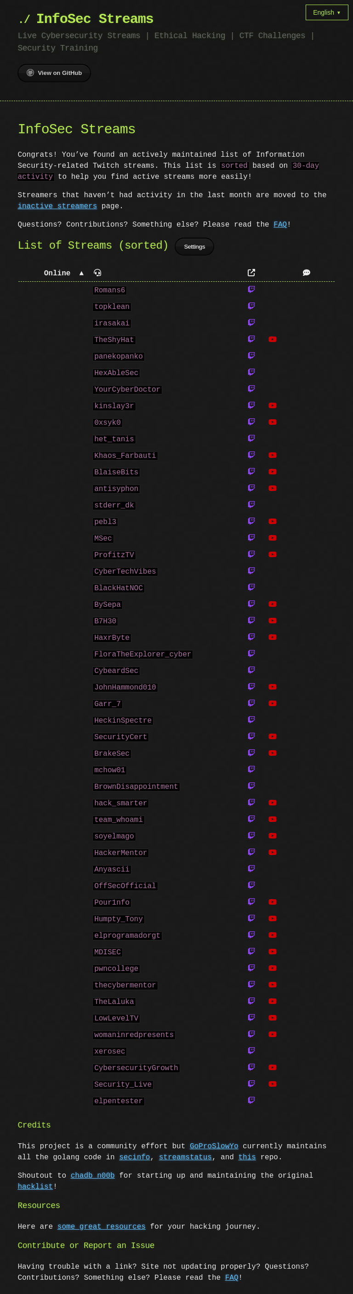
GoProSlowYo (214, 1148)
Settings (194, 248)
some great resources (101, 1228)
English (327, 12)
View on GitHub (54, 72)
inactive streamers (57, 206)
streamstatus (185, 1159)
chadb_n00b (93, 1177)
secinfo (134, 1159)
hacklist (35, 1188)
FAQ (280, 225)
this (247, 1159)
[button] (53, 275)
